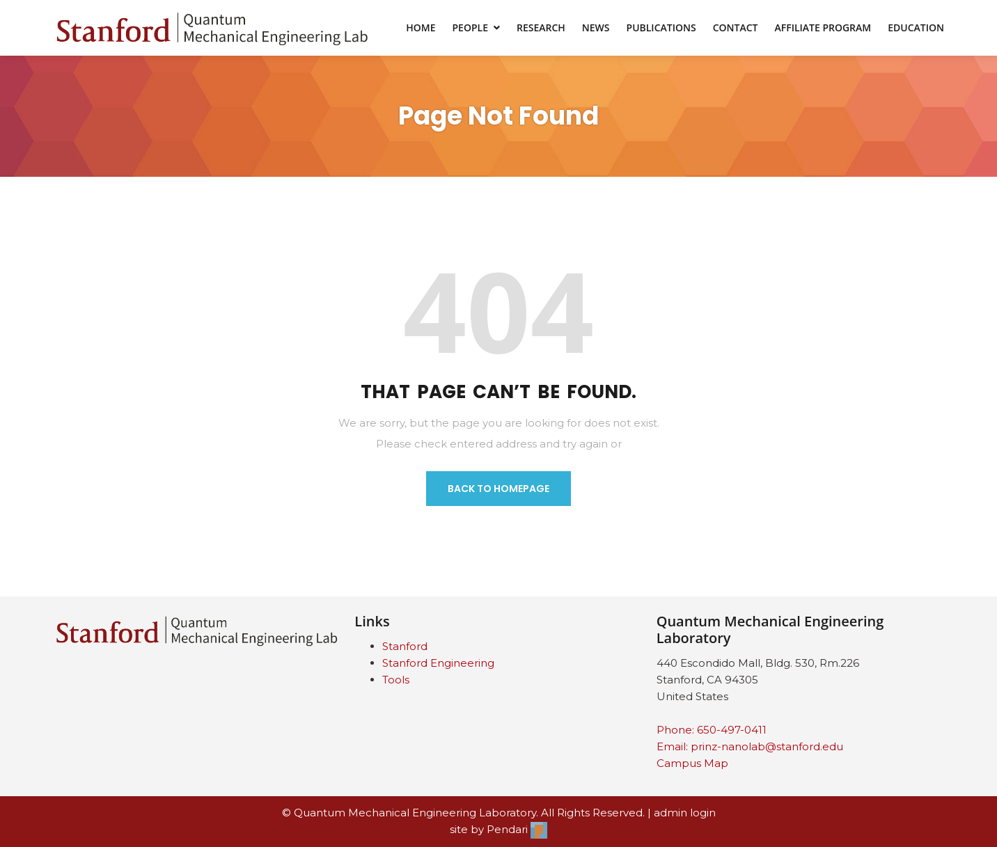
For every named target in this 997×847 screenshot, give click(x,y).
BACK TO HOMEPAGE (498, 489)
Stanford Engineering (438, 663)
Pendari (517, 829)
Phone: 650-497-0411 (712, 729)
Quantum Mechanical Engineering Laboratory (415, 812)
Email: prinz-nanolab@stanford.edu (750, 746)
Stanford (404, 646)
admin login (685, 812)
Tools (395, 679)
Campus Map (692, 763)
